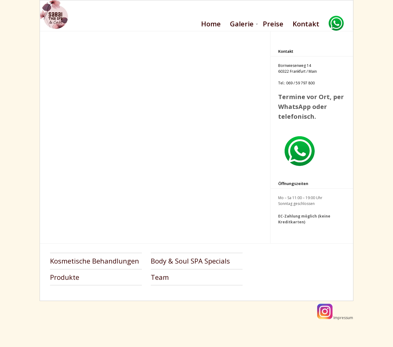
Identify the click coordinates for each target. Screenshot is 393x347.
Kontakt (306, 23)
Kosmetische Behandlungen (94, 260)
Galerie (242, 23)
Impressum (343, 317)
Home (211, 23)
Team (160, 277)
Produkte (64, 277)
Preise (273, 23)
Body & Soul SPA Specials (190, 260)
